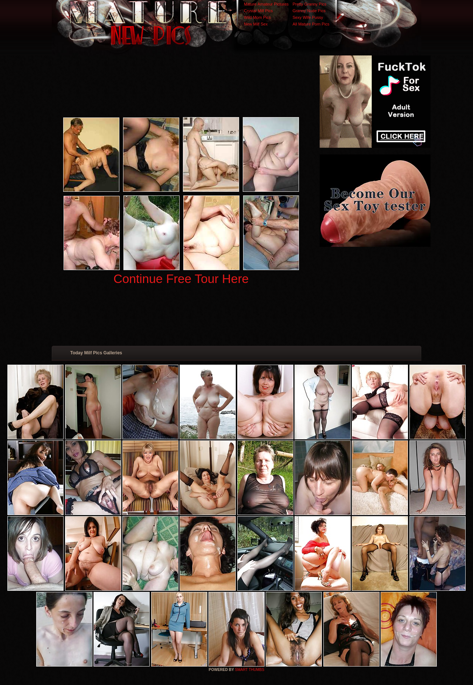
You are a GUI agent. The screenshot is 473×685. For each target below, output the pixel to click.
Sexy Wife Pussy (308, 17)
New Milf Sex (256, 24)
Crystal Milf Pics (258, 10)
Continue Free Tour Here (181, 279)
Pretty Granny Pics (310, 4)
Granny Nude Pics (309, 10)
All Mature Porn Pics (311, 24)
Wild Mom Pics (257, 17)
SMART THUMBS (249, 670)
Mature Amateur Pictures (266, 4)
